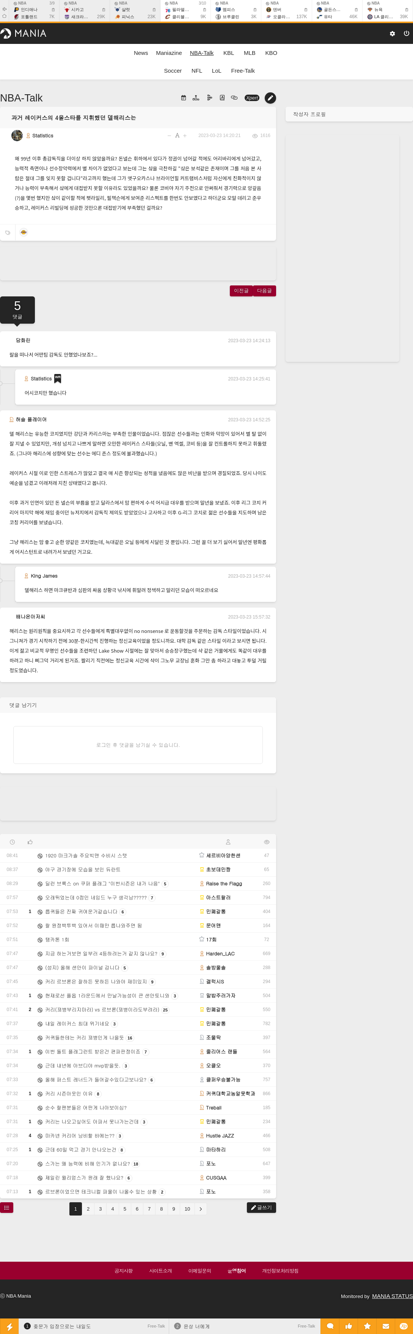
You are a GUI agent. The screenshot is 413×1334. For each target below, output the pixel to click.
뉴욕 (378, 9)
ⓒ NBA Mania (15, 1296)
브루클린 (231, 16)
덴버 (277, 9)
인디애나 (29, 9)
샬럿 (126, 9)
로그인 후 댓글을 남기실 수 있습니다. (138, 744)
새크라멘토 (81, 16)
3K (254, 16)
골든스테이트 (336, 9)
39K (404, 16)
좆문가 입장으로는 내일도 (62, 1326)
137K (302, 16)
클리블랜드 (182, 16)
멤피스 (229, 9)
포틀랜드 (29, 16)
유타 (328, 16)
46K (353, 16)
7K (52, 16)
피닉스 (128, 16)
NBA (20, 3)
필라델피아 (182, 9)
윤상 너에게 (197, 1326)
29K (101, 16)
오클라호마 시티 (288, 16)
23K (151, 16)
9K (203, 16)
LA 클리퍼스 (385, 16)
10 (187, 1209)
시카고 (77, 9)
